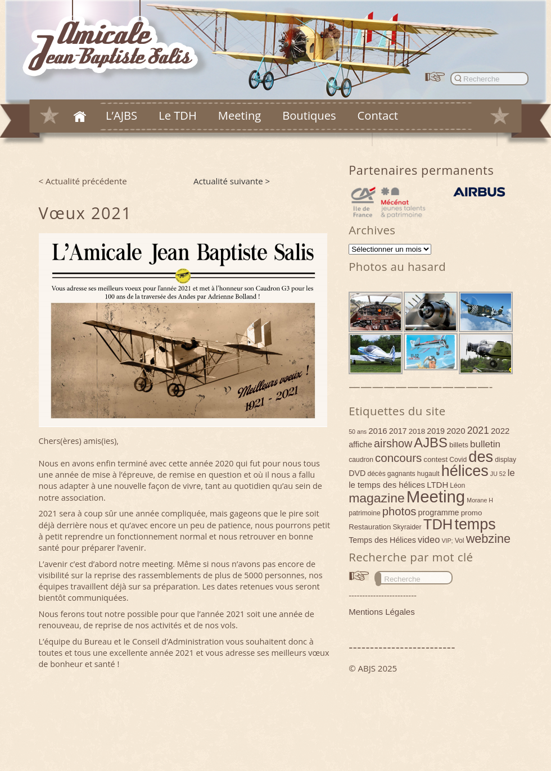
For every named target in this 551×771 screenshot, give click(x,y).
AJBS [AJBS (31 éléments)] (431, 442)
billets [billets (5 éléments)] (458, 445)
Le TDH (178, 115)
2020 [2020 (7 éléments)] (455, 431)
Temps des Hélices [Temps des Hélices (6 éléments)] (382, 540)
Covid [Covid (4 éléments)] (458, 460)
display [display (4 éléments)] (505, 460)
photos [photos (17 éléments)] (399, 511)
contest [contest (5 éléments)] (435, 459)
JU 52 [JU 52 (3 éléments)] (498, 473)
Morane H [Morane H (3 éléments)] (480, 500)
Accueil (80, 116)
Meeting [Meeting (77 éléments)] (436, 496)
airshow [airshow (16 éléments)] (393, 443)
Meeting (239, 115)
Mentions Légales (382, 611)
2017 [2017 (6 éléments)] (398, 431)
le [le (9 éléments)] (511, 473)
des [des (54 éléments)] (480, 456)
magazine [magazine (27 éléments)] (377, 498)
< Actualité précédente (83, 181)
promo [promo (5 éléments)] (471, 513)
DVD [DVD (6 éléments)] (357, 473)
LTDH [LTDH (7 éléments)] (437, 484)
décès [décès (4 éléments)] (376, 474)
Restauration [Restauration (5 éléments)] (370, 527)
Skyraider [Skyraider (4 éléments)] (406, 527)
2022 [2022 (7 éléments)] (500, 431)
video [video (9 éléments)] (429, 539)
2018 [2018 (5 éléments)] (417, 431)
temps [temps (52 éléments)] (474, 524)
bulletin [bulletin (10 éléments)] (485, 444)
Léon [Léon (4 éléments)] (457, 485)
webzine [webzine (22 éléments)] (488, 539)
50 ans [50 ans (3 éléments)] (358, 431)
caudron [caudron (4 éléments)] (361, 460)
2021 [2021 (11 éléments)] (478, 430)
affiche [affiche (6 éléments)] (360, 444)
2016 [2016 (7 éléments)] (377, 431)
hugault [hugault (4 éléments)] (428, 474)
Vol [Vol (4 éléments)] (459, 541)
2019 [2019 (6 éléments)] (436, 431)
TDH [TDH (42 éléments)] (438, 524)
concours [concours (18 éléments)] (398, 457)
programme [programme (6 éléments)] (438, 512)
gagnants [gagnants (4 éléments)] (401, 474)
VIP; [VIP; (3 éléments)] (447, 540)
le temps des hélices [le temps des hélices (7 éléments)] (387, 484)
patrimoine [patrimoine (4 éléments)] (365, 513)
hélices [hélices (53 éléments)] (465, 470)
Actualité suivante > (231, 181)
